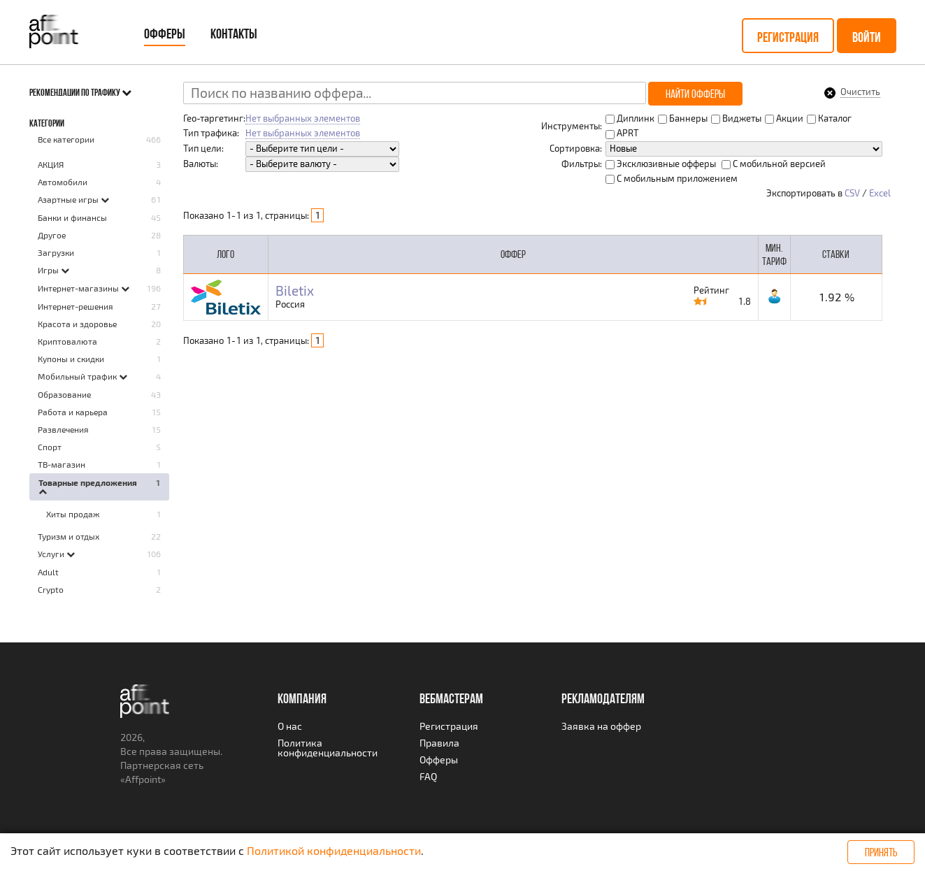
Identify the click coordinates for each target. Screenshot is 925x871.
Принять (881, 852)
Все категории (66, 139)
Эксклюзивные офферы (660, 163)
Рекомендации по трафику (80, 93)
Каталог (829, 118)
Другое (52, 235)
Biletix (294, 291)
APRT (622, 132)
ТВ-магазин (61, 464)
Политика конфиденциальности (328, 747)
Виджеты (736, 118)
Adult (48, 572)
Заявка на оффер (601, 726)
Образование (64, 394)
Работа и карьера (73, 412)
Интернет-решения (75, 306)
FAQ (428, 776)
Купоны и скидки (71, 358)
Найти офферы (695, 94)
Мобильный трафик (78, 376)
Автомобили (62, 182)
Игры (49, 270)
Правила (439, 743)
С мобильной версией (774, 163)
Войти (866, 37)
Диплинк (629, 118)
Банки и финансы (72, 217)
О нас (290, 726)
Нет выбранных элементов (302, 118)
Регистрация (788, 37)
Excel (880, 193)
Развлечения (63, 429)
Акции (784, 118)
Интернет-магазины (79, 288)
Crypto (51, 589)
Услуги (52, 554)
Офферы (164, 33)
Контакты (233, 33)
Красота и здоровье (77, 324)
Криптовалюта (67, 341)
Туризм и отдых (68, 536)
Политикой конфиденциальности (334, 850)
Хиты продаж (72, 514)
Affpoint (143, 779)
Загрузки (56, 252)
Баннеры (683, 118)
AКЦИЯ (51, 164)
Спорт (50, 447)
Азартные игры (69, 199)
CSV (852, 193)
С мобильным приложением (671, 178)
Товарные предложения (87, 482)
